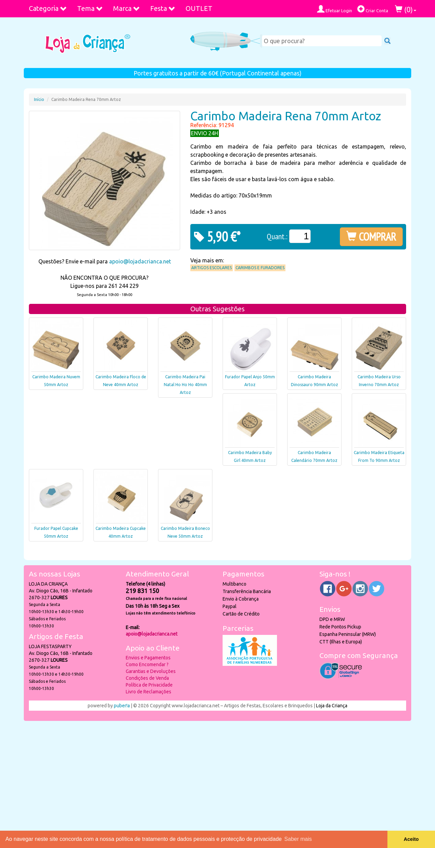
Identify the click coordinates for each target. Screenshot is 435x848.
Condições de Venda (147, 678)
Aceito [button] (411, 839)
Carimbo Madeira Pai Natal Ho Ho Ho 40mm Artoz (185, 385)
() (405, 9)
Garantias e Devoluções (151, 671)
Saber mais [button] (298, 839)
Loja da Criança (331, 705)
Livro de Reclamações (148, 691)
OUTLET (199, 8)
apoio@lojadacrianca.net (140, 261)
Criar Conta (372, 9)
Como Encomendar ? (147, 664)
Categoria (48, 8)
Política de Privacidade (149, 685)
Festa (162, 8)
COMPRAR (371, 236)
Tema (90, 8)
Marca (126, 8)
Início (39, 99)
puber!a (122, 705)
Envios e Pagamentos (148, 657)
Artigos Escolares (211, 267)
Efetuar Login (334, 9)
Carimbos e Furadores (260, 267)
